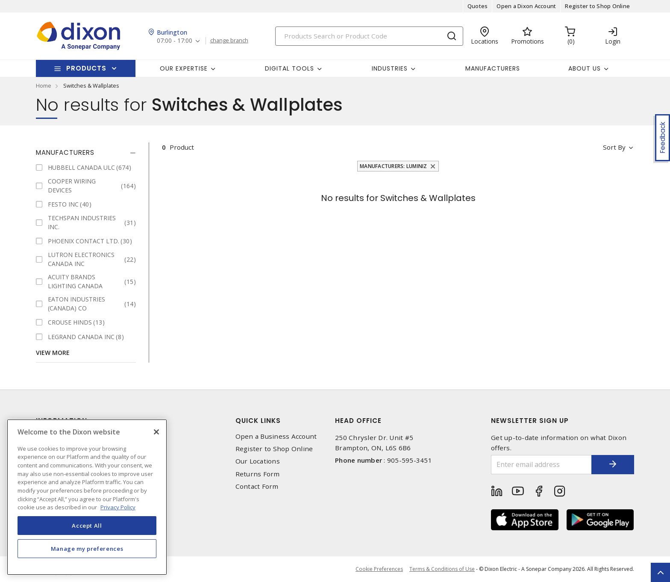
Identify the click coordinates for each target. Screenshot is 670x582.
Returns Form (257, 474)
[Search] (369, 36)
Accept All (87, 525)
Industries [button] (390, 68)
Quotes (477, 6)
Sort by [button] (614, 147)
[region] (87, 497)
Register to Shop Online (597, 6)
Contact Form (257, 486)
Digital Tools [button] (289, 68)
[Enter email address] (541, 464)
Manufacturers (492, 68)
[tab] (86, 153)
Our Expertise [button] (184, 68)
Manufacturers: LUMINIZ (393, 166)
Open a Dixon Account (526, 6)
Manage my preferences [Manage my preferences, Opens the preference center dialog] (87, 548)
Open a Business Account (276, 436)
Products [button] (86, 68)
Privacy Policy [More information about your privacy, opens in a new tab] (117, 507)
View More (53, 353)
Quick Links (258, 420)
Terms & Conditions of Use (442, 569)
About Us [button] (584, 68)
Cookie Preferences (379, 569)
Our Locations (257, 461)
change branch (229, 40)
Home (43, 85)
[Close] (156, 431)
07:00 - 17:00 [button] (174, 40)
